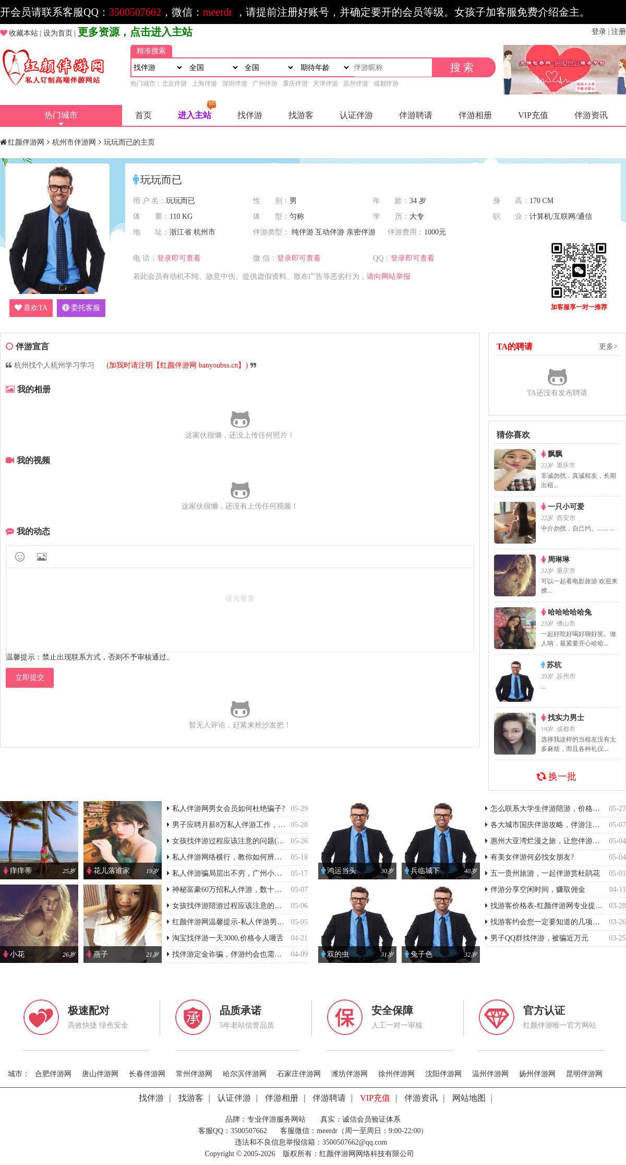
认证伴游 (356, 115)
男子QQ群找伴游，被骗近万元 (536, 938)
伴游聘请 (415, 115)
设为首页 (58, 33)
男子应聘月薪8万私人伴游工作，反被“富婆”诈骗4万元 (256, 825)
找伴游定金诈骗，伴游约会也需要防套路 (235, 954)
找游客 (301, 115)
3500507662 (135, 12)
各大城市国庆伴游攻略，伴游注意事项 (550, 825)
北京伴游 (174, 83)
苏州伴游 (355, 83)
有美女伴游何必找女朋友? (529, 857)
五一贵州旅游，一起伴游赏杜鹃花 (542, 873)
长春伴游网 (147, 1074)
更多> (608, 346)
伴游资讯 (591, 115)
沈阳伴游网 (443, 1074)
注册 (618, 32)
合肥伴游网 (53, 1074)
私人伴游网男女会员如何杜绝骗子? (226, 809)
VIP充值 (533, 115)
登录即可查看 (179, 258)
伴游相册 (475, 115)
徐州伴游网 (396, 1074)
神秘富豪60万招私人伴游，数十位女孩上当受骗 (246, 889)
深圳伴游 (234, 83)
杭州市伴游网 (74, 142)
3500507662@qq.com (355, 1142)
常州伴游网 (194, 1074)
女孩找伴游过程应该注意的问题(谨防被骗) (237, 841)
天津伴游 (325, 83)
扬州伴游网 (537, 1074)
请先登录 (240, 599)
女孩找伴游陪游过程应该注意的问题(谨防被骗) (245, 906)
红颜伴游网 (26, 142)
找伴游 (249, 115)
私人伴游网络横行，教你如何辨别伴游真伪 (239, 857)
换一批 (557, 776)
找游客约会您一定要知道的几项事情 (546, 922)
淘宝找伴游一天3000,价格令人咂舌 (225, 938)
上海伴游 (204, 83)
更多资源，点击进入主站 (135, 32)
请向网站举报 (389, 276)
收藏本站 (23, 33)
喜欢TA (31, 308)
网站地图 (469, 1097)
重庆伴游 (295, 83)
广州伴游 (265, 83)
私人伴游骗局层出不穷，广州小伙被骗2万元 (241, 873)
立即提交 (29, 677)
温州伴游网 (490, 1074)
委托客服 (81, 308)
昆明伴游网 (584, 1074)
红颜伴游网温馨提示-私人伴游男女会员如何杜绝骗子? (256, 922)
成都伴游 (386, 83)
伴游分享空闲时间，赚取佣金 (535, 889)
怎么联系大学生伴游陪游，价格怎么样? (551, 809)
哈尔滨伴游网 (245, 1074)
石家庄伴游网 (299, 1074)
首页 (143, 115)
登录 (599, 32)
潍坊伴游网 (349, 1074)
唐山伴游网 (100, 1074)
